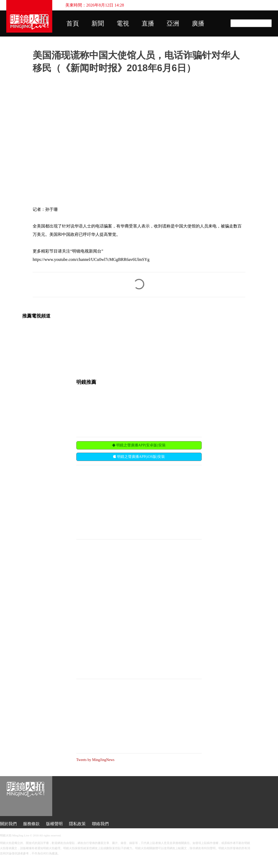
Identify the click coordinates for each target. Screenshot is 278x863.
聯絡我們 (100, 824)
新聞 (97, 23)
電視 (123, 23)
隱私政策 (77, 824)
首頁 (72, 23)
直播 (148, 23)
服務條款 (31, 824)
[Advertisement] (115, 501)
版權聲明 (54, 824)
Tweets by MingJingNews (95, 760)
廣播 (198, 23)
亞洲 (173, 23)
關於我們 (8, 824)
